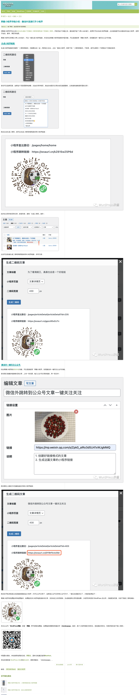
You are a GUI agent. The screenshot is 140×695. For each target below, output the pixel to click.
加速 (13, 11)
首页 (3, 11)
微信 (14, 16)
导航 (8, 11)
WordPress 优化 (15, 660)
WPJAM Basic (11, 669)
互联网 (28, 11)
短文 (9, 16)
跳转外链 (16, 369)
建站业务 (26, 660)
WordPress (20, 11)
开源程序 (36, 11)
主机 (42, 11)
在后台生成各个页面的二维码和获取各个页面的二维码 (35, 31)
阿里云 (28, 656)
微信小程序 (21, 669)
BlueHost (48, 656)
